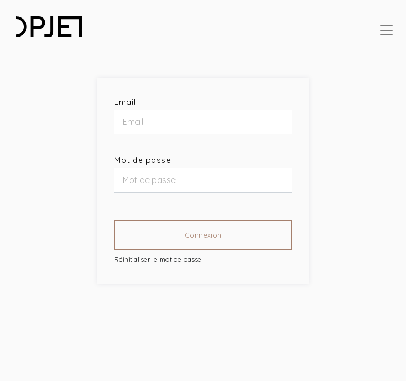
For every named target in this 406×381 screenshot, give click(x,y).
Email (125, 102)
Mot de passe (142, 160)
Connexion (203, 235)
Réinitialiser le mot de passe (157, 259)
